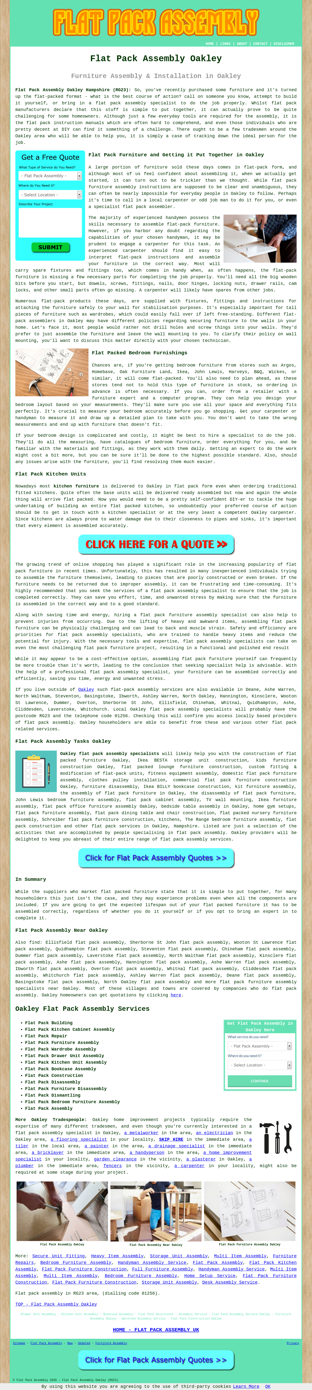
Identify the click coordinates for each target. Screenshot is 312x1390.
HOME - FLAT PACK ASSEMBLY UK (156, 1330)
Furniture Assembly (111, 1343)
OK (268, 1386)
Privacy (293, 1343)
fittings (142, 283)
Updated (84, 1343)
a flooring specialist (79, 1139)
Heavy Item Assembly (117, 1256)
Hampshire (185, 826)
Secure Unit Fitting (58, 1256)
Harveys (238, 371)
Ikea (182, 371)
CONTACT (260, 44)
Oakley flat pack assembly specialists (109, 753)
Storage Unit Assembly (179, 1256)
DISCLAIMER (284, 44)
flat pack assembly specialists (223, 641)
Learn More (246, 1386)
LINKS (225, 44)
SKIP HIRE (171, 1139)
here (176, 995)
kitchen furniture (76, 486)
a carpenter (190, 1165)
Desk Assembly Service (230, 1282)
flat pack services (116, 826)
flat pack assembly (121, 103)
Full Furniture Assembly (162, 1269)
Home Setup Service (209, 1275)
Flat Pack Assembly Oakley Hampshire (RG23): (73, 90)
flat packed (78, 499)
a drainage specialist (176, 1146)
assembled (209, 492)
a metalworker (141, 1133)
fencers (112, 1165)
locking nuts (229, 283)
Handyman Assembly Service (152, 1262)
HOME (210, 44)
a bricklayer (48, 1152)
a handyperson (147, 1152)
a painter (97, 1146)
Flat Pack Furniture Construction (84, 1269)
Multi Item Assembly (240, 1256)
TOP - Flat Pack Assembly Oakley (56, 1304)
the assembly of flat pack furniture (108, 793)
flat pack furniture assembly (52, 813)
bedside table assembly (190, 806)
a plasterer (201, 1159)
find (34, 942)
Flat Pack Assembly (218, 1262)
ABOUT (242, 44)
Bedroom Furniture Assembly (75, 1262)
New (70, 1343)
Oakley (86, 689)
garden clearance (115, 1159)
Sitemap (19, 1343)
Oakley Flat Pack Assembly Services (82, 1009)
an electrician (214, 1133)
